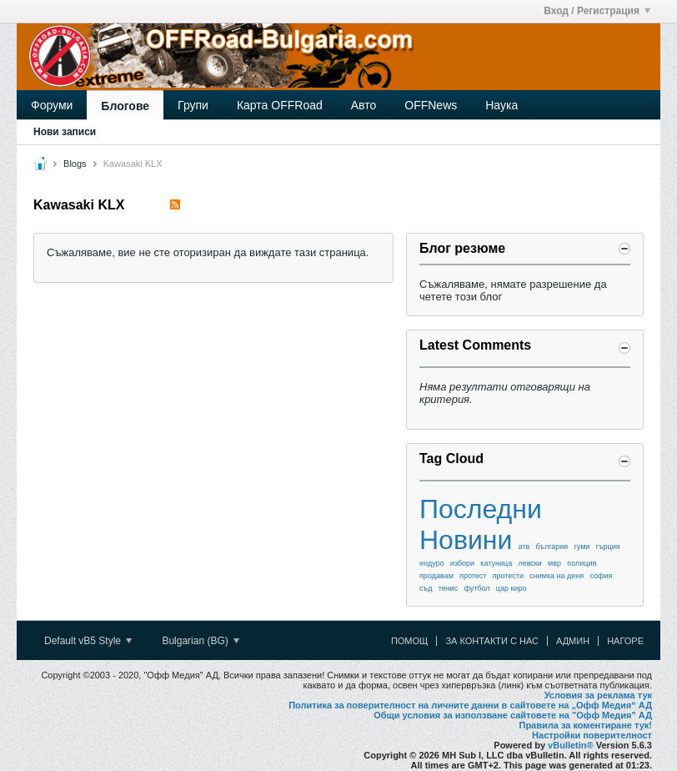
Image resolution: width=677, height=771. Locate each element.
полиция (581, 563)
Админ (572, 641)
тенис (449, 588)
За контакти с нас (492, 641)
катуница (496, 563)
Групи (193, 105)
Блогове (125, 106)
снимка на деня (556, 576)
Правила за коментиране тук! (585, 725)
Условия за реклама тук (598, 695)
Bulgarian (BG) (200, 641)
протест (472, 576)
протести (508, 576)
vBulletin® (571, 745)
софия (600, 576)
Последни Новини (480, 524)
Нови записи (64, 132)
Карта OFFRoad (280, 105)
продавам (436, 576)
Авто (364, 105)
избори (462, 563)
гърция (608, 546)
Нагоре (625, 641)
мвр (554, 563)
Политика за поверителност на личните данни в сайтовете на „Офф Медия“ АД (470, 705)
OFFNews (430, 105)
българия (552, 546)
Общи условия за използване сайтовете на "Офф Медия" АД (513, 715)
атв (524, 546)
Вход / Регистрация (597, 11)
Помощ (410, 641)
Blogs (75, 164)
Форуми (52, 105)
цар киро (511, 588)
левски (529, 563)
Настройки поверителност (592, 735)
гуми (581, 546)
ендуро (431, 563)
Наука (501, 105)
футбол (476, 588)
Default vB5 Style (88, 641)
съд (425, 588)
